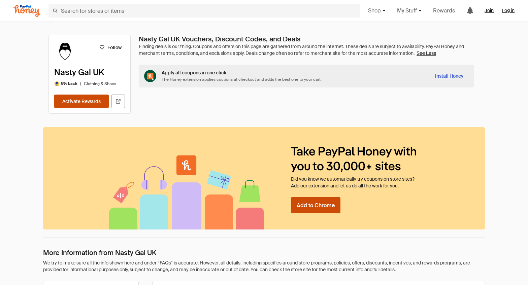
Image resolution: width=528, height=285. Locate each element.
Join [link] (489, 10)
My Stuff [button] (409, 10)
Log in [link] (508, 10)
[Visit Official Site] (118, 101)
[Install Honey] (449, 76)
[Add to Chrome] (315, 205)
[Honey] (26, 11)
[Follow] (110, 47)
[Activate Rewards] (81, 101)
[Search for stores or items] (204, 10)
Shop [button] (377, 10)
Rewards (444, 10)
